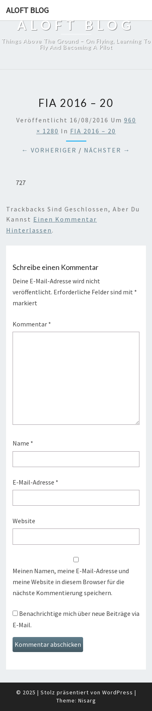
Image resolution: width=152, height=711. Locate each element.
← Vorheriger (49, 150)
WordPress (117, 692)
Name (23, 443)
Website (24, 521)
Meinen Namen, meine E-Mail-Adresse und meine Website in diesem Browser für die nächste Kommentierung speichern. (71, 582)
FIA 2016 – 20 (93, 131)
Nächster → (107, 150)
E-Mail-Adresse (35, 482)
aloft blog (27, 10)
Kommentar (32, 324)
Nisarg (87, 700)
